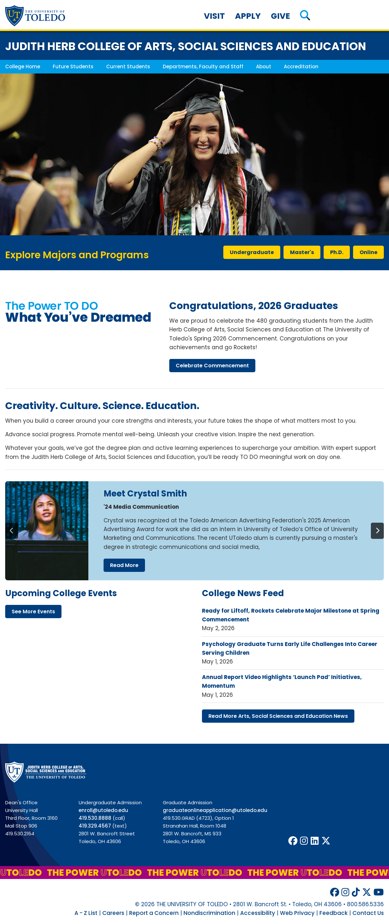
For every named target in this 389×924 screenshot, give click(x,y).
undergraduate (252, 252)
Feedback (333, 913)
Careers (113, 913)
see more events (33, 611)
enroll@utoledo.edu (103, 810)
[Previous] (11, 531)
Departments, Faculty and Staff (203, 66)
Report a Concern (154, 913)
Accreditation (301, 66)
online (368, 252)
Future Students (73, 66)
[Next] (377, 531)
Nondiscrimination (209, 913)
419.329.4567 (95, 825)
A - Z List (85, 913)
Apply (248, 16)
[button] (305, 16)
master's (302, 252)
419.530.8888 (95, 818)
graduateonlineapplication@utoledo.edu (215, 810)
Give (280, 16)
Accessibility (257, 913)
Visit (214, 16)
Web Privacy (297, 913)
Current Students (128, 66)
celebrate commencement (212, 365)
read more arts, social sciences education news (278, 716)
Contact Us (368, 913)
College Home (22, 66)
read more (124, 565)
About (263, 66)
